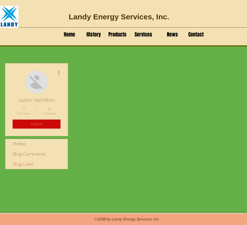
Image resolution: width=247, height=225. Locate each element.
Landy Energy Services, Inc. (119, 17)
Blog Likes (23, 164)
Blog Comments (29, 154)
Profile (19, 143)
